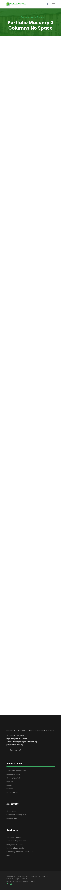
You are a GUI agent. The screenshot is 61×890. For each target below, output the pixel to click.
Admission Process (13, 837)
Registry (9, 781)
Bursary (9, 785)
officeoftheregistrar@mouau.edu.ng (21, 741)
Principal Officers (13, 774)
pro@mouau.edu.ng (14, 744)
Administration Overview (16, 771)
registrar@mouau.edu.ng (16, 739)
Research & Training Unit (16, 815)
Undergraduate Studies (15, 848)
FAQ (8, 855)
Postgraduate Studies (14, 844)
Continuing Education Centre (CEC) (20, 851)
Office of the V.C (13, 778)
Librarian (9, 789)
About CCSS (11, 811)
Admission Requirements (16, 841)
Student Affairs (12, 792)
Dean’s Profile (11, 818)
